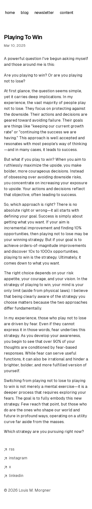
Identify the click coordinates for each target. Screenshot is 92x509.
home (10, 12)
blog (24, 12)
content (66, 12)
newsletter (44, 12)
